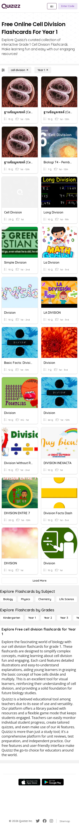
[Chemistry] (44, 599)
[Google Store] (53, 782)
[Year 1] (42, 70)
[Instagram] (51, 821)
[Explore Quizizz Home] (11, 6)
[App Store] (29, 782)
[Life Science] (66, 599)
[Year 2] (48, 618)
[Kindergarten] (11, 618)
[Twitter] (38, 821)
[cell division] (19, 70)
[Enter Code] (67, 6)
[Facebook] (45, 821)
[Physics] (25, 599)
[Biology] (8, 599)
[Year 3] (64, 618)
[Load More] (39, 581)
